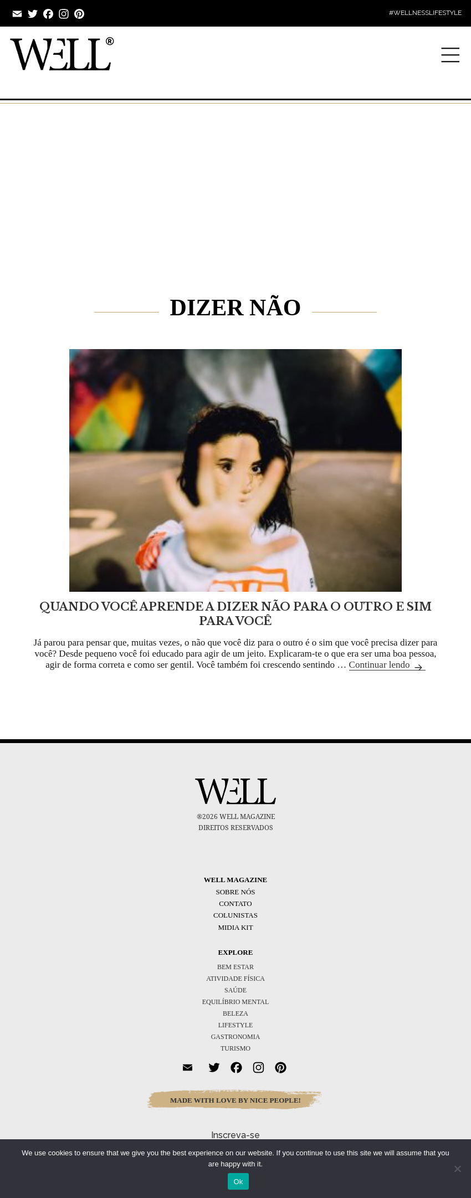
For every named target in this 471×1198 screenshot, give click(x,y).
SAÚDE (235, 990)
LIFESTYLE (235, 1025)
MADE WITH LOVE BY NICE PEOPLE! (235, 1100)
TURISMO (235, 1048)
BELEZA (235, 1013)
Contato (235, 903)
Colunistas (235, 915)
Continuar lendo (387, 664)
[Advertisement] (235, 183)
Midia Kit (235, 927)
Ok (238, 1181)
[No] (457, 1168)
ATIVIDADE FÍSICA (235, 978)
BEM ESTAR (235, 967)
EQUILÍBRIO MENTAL (235, 1002)
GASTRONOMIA (235, 1037)
